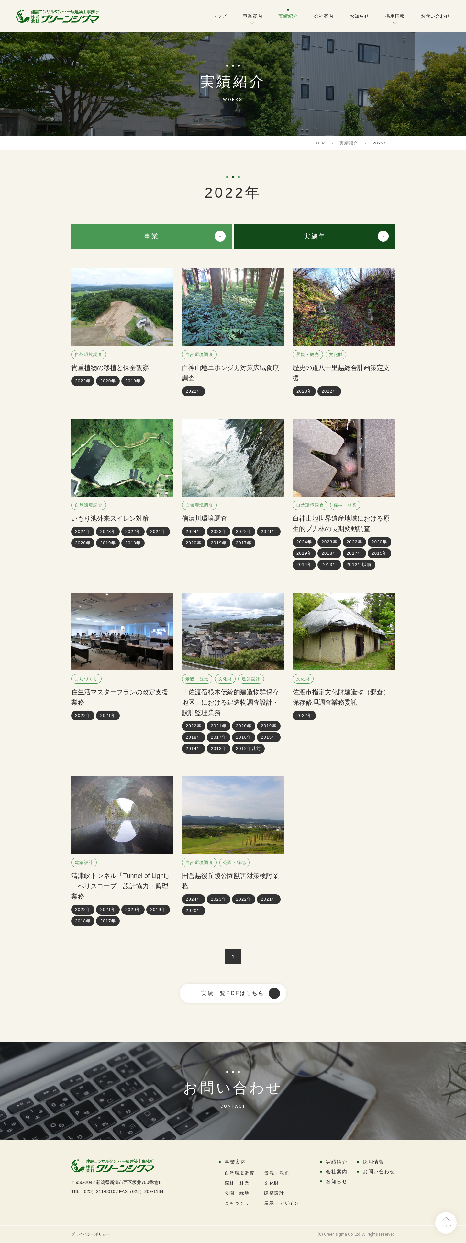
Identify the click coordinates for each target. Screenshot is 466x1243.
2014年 (304, 564)
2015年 (379, 553)
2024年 (83, 531)
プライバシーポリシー (90, 1234)
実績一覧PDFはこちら (232, 993)
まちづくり (86, 678)
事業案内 (252, 16)
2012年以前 (359, 564)
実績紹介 (288, 16)
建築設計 (251, 678)
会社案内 (323, 16)
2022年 (83, 380)
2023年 (304, 391)
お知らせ (359, 16)
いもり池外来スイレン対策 (110, 518)
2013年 (329, 564)
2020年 (108, 380)
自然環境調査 (89, 354)
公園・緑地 (234, 862)
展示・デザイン (281, 1203)
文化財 (336, 354)
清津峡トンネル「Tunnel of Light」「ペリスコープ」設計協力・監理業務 (121, 886)
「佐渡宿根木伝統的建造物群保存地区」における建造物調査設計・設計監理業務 (230, 702)
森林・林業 (345, 505)
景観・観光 (307, 354)
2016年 (243, 737)
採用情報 (395, 16)
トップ (219, 16)
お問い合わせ (435, 16)
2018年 (133, 542)
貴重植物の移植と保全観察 (110, 367)
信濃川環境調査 (204, 518)
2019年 (133, 380)
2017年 (243, 542)
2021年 (158, 531)
